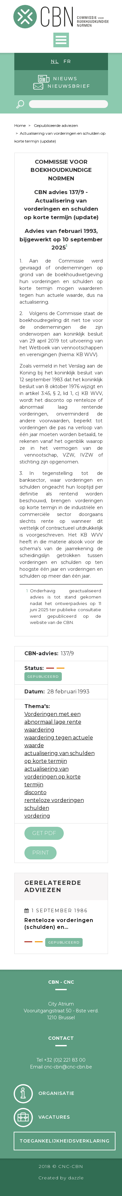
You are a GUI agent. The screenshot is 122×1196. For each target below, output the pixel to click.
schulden (36, 808)
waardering (39, 730)
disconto (35, 792)
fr (67, 61)
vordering (37, 816)
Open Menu (61, 40)
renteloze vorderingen (54, 800)
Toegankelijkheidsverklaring (65, 1141)
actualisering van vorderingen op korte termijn (52, 777)
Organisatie (56, 1093)
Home (20, 125)
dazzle (76, 1178)
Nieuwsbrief (68, 86)
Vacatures (54, 1117)
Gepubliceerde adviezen (56, 125)
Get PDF (44, 833)
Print (40, 853)
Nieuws (65, 79)
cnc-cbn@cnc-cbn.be (68, 1067)
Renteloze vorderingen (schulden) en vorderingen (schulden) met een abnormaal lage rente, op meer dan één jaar (61, 923)
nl (55, 61)
